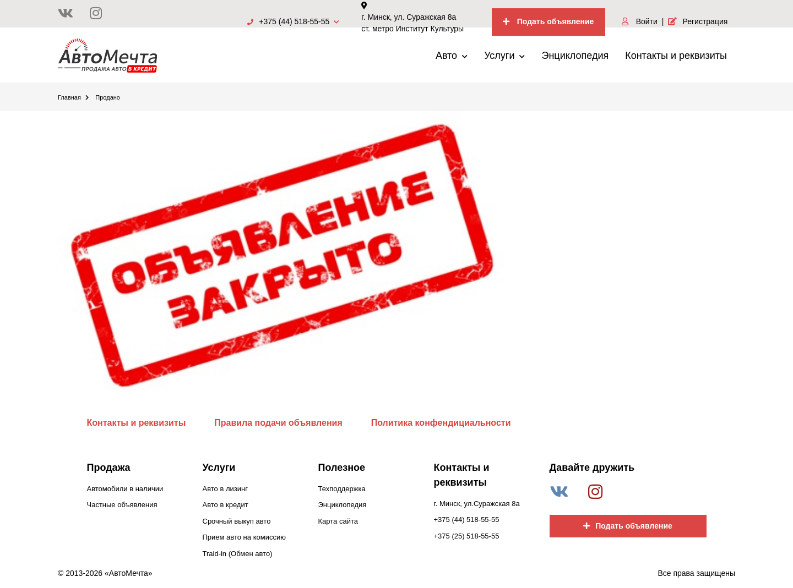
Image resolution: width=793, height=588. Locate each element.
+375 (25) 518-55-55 (466, 536)
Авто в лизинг (225, 489)
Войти (640, 21)
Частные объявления (122, 505)
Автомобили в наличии (125, 489)
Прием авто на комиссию (244, 537)
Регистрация (697, 21)
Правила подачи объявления (278, 422)
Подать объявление (548, 21)
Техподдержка (342, 489)
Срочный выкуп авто (237, 521)
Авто (452, 55)
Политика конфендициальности (441, 422)
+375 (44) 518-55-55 (293, 21)
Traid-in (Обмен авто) (238, 553)
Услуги (504, 55)
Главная (73, 97)
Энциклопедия (575, 55)
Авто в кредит (225, 505)
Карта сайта (338, 521)
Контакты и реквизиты (676, 55)
